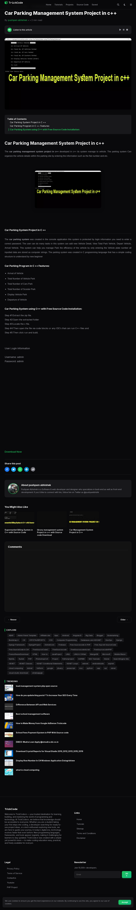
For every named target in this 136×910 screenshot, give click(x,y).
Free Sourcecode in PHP (80, 647)
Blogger (100, 638)
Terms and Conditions (86, 833)
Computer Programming (67, 643)
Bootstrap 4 (13, 643)
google (50, 671)
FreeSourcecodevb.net (80, 652)
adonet (85, 666)
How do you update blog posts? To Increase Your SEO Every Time (46, 698)
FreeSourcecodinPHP (103, 652)
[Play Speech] (120, 30)
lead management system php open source (36, 689)
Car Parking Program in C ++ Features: (30, 126)
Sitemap (80, 829)
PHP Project (12, 887)
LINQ (68, 657)
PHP (30, 662)
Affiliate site (45, 638)
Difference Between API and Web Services (36, 707)
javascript (71, 671)
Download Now (13, 451)
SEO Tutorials (94, 662)
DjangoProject (35, 647)
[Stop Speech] (127, 30)
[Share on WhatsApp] (20, 469)
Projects (69, 4)
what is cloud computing (27, 773)
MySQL (12, 662)
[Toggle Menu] (131, 4)
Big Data (89, 638)
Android (65, 638)
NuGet (21, 662)
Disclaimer (81, 838)
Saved (95, 4)
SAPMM (81, 662)
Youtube (10, 882)
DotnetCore (49, 647)
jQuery (60, 671)
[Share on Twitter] (13, 469)
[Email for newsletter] (97, 874)
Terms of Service (14, 873)
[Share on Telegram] (26, 469)
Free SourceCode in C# (19, 652)
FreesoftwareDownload (18, 657)
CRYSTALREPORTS (37, 643)
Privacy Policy (13, 868)
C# (24, 643)
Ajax (56, 638)
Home (48, 4)
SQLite (106, 662)
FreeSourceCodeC (40, 652)
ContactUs (11, 878)
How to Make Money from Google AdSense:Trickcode (41, 726)
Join (126, 874)
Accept (125, 902)
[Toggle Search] (118, 4)
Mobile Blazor (120, 657)
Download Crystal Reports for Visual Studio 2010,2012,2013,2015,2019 (49, 754)
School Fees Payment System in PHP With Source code (42, 735)
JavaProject (57, 657)
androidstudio (98, 666)
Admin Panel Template (27, 638)
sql (105, 671)
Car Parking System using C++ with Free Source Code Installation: (45, 129)
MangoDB (94, 657)
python (90, 671)
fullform (40, 671)
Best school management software (33, 717)
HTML (35, 657)
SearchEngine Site (121, 662)
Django (119, 643)
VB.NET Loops (72, 666)
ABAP (11, 638)
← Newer (12, 619)
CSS (51, 643)
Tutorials (58, 4)
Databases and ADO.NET (91, 643)
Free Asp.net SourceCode (105, 647)
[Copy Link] (33, 469)
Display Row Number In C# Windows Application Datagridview (45, 763)
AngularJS (77, 638)
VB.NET (12, 666)
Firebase (62, 647)
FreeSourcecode (60, 652)
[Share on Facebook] (7, 469)
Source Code (83, 4)
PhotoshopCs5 (42, 662)
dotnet (29, 671)
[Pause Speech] (123, 30)
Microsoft (106, 657)
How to (45, 657)
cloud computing (16, 671)
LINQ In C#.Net (80, 657)
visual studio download (18, 676)
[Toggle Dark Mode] (124, 4)
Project (55, 662)
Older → (124, 619)
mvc (81, 671)
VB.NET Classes (25, 666)
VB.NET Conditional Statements (49, 666)
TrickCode (14, 2)
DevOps (109, 643)
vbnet (113, 671)
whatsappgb (37, 676)
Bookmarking (112, 638)
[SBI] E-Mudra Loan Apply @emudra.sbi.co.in (37, 745)
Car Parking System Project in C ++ (28, 122)
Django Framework (17, 647)
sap (98, 671)
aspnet (111, 666)
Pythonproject (68, 662)
